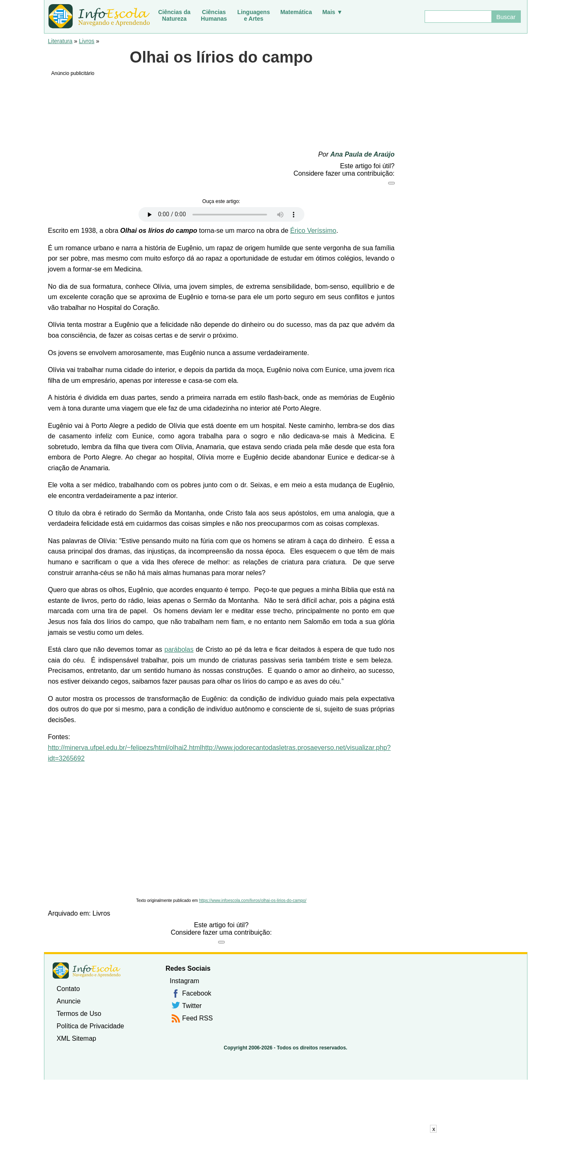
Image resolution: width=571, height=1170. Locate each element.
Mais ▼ (332, 12)
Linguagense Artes (253, 15)
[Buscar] (458, 16)
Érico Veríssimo (313, 230)
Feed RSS (197, 1018)
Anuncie (69, 1001)
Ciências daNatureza (174, 15)
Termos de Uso (79, 1013)
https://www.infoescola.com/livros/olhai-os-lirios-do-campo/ (252, 900)
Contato (68, 988)
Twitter (192, 1005)
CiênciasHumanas (214, 15)
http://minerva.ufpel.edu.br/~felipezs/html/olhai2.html (125, 747)
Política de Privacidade (90, 1026)
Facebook (196, 993)
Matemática (296, 12)
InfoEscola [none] (87, 970)
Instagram (184, 980)
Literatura (60, 41)
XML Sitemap (76, 1038)
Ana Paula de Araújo (362, 154)
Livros (86, 41)
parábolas (178, 649)
